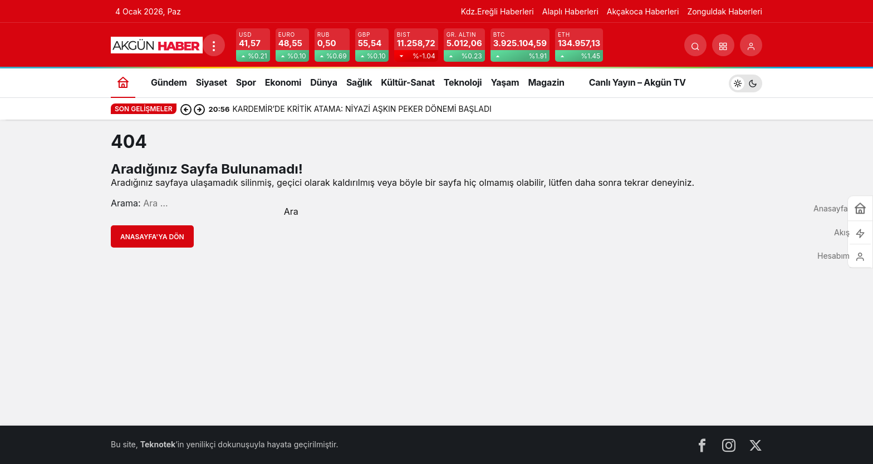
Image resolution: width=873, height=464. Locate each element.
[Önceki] (186, 109)
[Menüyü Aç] (214, 45)
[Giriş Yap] (751, 45)
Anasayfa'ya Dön (152, 237)
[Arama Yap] (695, 45)
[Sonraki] (199, 109)
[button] (723, 45)
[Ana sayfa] (123, 82)
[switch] (745, 82)
